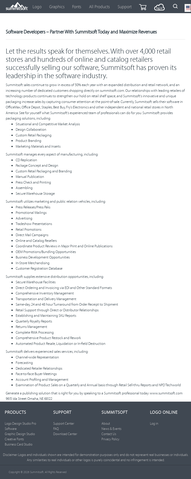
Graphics (57, 6)
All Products (99, 6)
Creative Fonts (14, 439)
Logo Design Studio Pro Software (20, 426)
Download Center (65, 433)
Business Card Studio (18, 444)
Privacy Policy (110, 439)
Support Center (63, 423)
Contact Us (108, 433)
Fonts (76, 6)
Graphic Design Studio (20, 433)
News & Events (111, 428)
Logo (37, 6)
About (105, 423)
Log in (154, 423)
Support (125, 6)
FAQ (56, 428)
